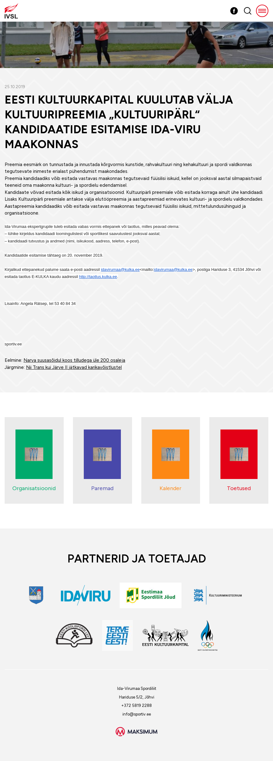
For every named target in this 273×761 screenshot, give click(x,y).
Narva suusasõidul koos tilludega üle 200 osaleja (74, 360)
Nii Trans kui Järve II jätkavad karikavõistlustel (74, 367)
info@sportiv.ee (136, 714)
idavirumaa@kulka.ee (120, 269)
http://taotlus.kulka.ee (98, 276)
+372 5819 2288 (136, 705)
